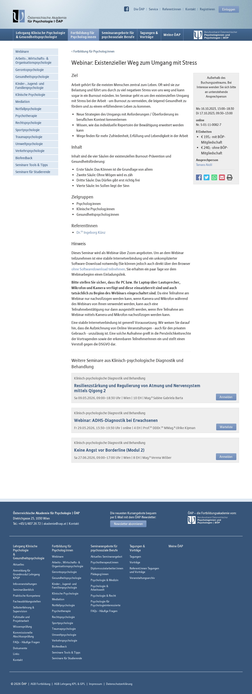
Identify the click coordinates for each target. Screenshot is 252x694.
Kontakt (190, 9)
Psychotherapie (26, 116)
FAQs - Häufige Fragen (26, 642)
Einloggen (228, 9)
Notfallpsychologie (28, 109)
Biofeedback (23, 158)
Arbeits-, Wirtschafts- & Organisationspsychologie (33, 60)
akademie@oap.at (55, 523)
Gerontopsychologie (29, 70)
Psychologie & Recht (103, 595)
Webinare (22, 51)
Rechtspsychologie (28, 123)
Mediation (22, 101)
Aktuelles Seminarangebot (106, 556)
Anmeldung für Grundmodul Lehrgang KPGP (26, 574)
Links (16, 654)
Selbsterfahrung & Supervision (23, 609)
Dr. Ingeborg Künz (90, 232)
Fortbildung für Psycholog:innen (92, 51)
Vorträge (135, 562)
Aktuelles (18, 564)
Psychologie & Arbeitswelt (99, 588)
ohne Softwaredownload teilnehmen (98, 269)
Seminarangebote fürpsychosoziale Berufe (118, 35)
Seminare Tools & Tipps (31, 165)
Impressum (95, 684)
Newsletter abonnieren (128, 524)
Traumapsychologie (28, 137)
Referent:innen (171, 9)
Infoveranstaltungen (25, 584)
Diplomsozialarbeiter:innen (107, 568)
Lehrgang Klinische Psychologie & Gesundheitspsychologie (40, 35)
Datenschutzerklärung (119, 684)
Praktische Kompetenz (26, 595)
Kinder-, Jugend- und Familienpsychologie (29, 86)
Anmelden (226, 397)
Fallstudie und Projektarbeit (21, 619)
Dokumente (20, 648)
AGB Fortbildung (40, 684)
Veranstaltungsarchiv (142, 578)
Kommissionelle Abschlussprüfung (23, 634)
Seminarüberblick (23, 589)
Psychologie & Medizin (104, 580)
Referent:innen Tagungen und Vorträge (144, 570)
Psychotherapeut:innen (104, 562)
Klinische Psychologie (30, 95)
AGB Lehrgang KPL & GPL (69, 684)
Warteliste (226, 427)
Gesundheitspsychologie (32, 77)
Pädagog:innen (99, 574)
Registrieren (207, 9)
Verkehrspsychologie (29, 151)
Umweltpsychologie (29, 144)
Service (153, 9)
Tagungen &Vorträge (149, 35)
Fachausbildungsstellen (27, 601)
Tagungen (135, 556)
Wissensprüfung (22, 626)
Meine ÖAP (172, 35)
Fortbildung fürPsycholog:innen (83, 35)
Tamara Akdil (204, 165)
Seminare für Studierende (32, 172)
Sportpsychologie (27, 130)
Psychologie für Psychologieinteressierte (105, 603)
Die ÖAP (139, 9)
